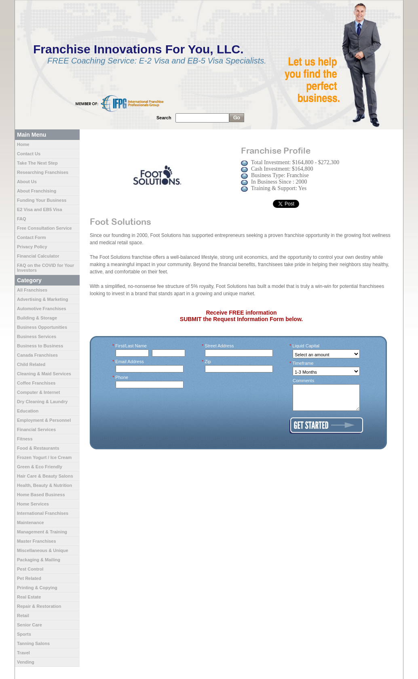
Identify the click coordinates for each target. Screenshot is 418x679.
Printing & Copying (37, 587)
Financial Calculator (38, 256)
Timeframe (303, 363)
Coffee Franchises (36, 383)
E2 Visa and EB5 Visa (39, 209)
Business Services (36, 336)
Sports (24, 634)
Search (163, 117)
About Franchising (36, 190)
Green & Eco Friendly (39, 466)
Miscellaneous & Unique (42, 550)
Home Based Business (41, 494)
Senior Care (29, 624)
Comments (303, 380)
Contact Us (28, 153)
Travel (23, 652)
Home (23, 144)
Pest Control (30, 569)
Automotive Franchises (41, 308)
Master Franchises (36, 541)
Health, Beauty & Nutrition (44, 485)
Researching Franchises (42, 172)
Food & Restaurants (38, 448)
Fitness (25, 438)
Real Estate (29, 596)
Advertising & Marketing (42, 299)
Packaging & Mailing (38, 559)
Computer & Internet (38, 392)
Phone (122, 377)
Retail (23, 615)
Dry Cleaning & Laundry (42, 401)
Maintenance (30, 522)
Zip (208, 361)
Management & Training (42, 531)
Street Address (219, 345)
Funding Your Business (41, 200)
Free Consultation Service (44, 228)
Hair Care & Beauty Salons (45, 476)
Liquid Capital (306, 345)
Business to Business (40, 345)
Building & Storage (37, 317)
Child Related (31, 364)
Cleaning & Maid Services (44, 373)
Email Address (130, 361)
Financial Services (36, 429)
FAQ (21, 218)
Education (27, 410)
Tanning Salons (33, 643)
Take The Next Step (37, 163)
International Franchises (42, 513)
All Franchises (32, 290)
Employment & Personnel (44, 420)
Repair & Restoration (39, 606)
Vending (25, 662)
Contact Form (31, 237)
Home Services (33, 503)
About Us (27, 181)
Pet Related (29, 578)
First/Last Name (131, 345)
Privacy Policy (32, 246)
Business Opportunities (42, 327)
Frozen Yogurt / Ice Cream (44, 457)
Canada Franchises (37, 355)
